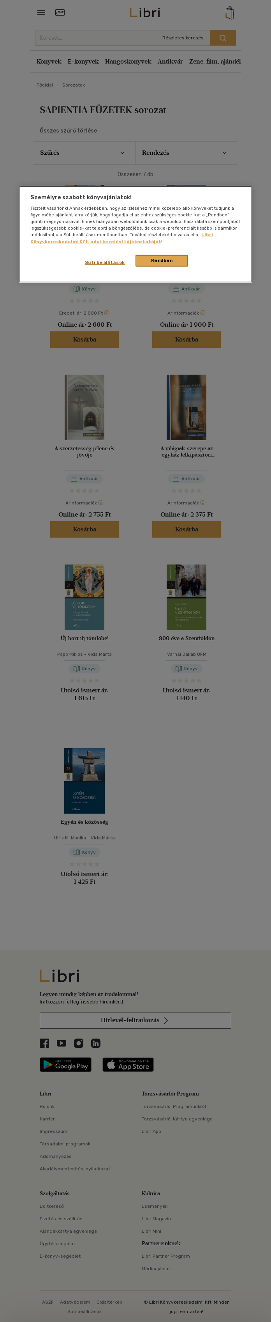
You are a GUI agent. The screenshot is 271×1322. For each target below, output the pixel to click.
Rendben (162, 260)
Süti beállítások (105, 262)
